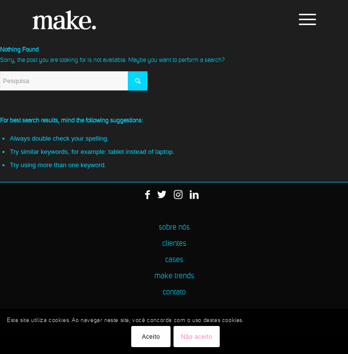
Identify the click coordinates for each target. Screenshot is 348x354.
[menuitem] (302, 19)
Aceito (151, 336)
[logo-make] (144, 19)
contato (174, 292)
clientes (174, 244)
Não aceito (196, 336)
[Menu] (302, 19)
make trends (174, 276)
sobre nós (174, 228)
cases (174, 260)
